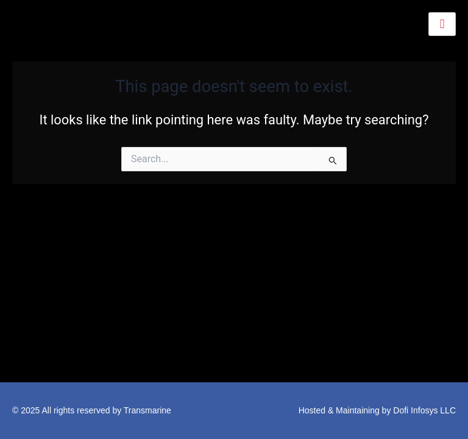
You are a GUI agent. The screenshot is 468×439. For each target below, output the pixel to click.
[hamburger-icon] (442, 24)
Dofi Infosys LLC (424, 410)
